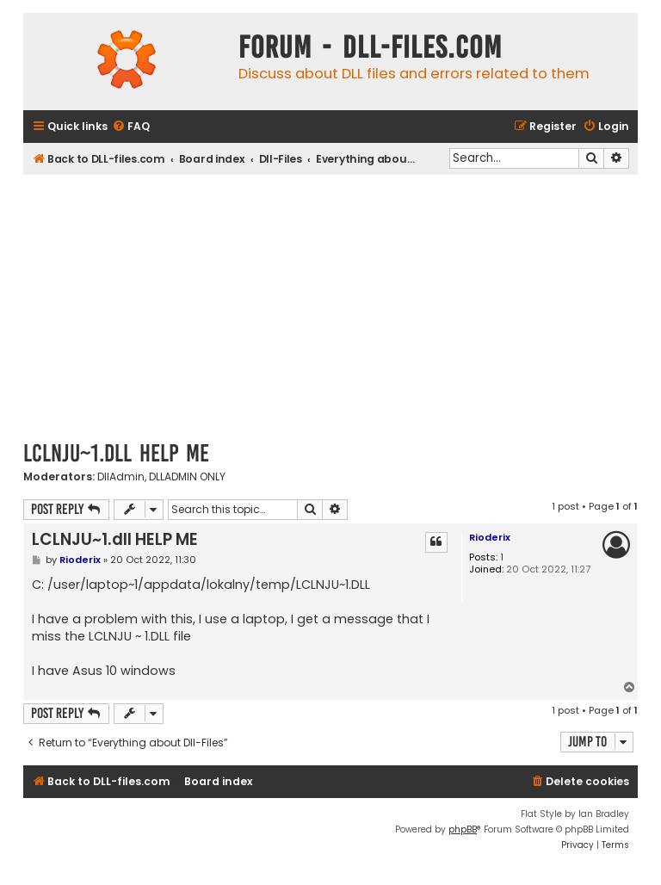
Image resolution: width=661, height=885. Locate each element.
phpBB (462, 829)
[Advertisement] (330, 303)
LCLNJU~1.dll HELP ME (116, 453)
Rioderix (489, 537)
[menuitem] (131, 127)
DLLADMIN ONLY (187, 477)
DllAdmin (121, 477)
